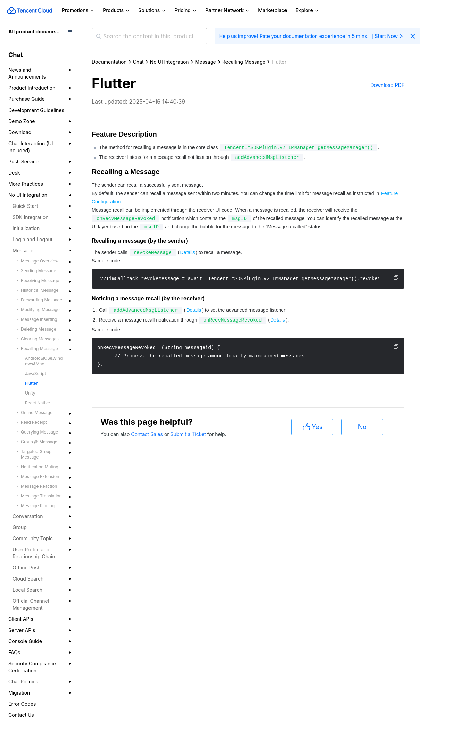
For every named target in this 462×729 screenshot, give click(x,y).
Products (116, 10)
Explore (307, 10)
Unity (30, 393)
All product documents (35, 31)
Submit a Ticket (188, 434)
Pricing (185, 10)
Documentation (109, 62)
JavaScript (35, 373)
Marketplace (272, 10)
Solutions (152, 10)
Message (205, 62)
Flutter (31, 383)
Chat (138, 62)
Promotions (78, 10)
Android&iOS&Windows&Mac (44, 361)
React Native (37, 402)
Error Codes (22, 704)
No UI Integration (169, 62)
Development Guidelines (36, 110)
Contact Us (21, 715)
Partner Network (227, 10)
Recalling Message (243, 62)
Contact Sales (147, 434)
